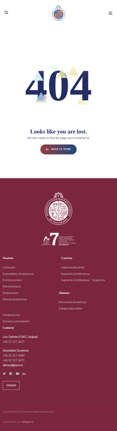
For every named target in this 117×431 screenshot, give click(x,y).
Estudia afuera (11, 314)
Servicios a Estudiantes (16, 321)
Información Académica (72, 302)
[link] (13, 365)
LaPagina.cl (27, 421)
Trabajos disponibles (70, 308)
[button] (6, 12)
